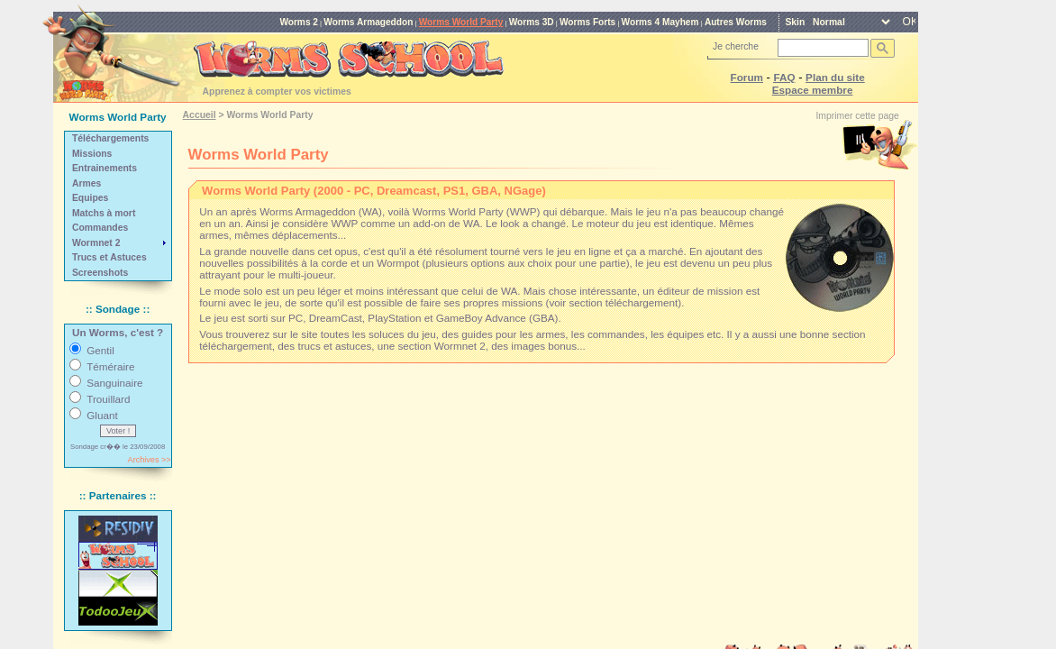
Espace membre (812, 90)
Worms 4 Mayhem (660, 22)
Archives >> (149, 459)
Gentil (100, 350)
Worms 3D (531, 22)
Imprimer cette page (856, 116)
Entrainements (104, 168)
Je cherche (736, 46)
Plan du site (835, 77)
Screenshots (100, 273)
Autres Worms (736, 22)
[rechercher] (821, 48)
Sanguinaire (114, 382)
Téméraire (110, 366)
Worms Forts (587, 22)
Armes (86, 183)
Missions (92, 154)
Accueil (199, 115)
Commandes (100, 228)
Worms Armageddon (368, 22)
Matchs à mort (103, 213)
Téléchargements (110, 138)
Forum (747, 77)
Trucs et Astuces (109, 257)
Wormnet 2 (96, 243)
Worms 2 (298, 22)
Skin (795, 22)
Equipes (90, 198)
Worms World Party (461, 22)
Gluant (101, 415)
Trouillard (108, 399)
